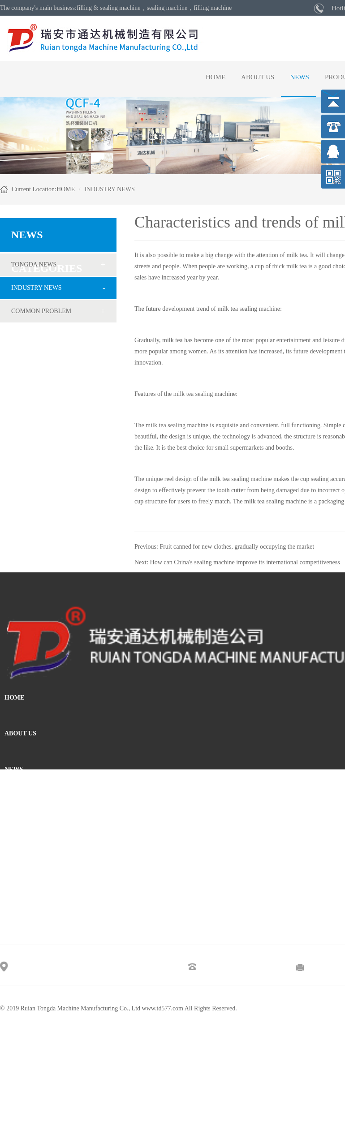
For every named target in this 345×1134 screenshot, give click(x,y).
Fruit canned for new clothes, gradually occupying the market (237, 546)
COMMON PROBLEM (41, 311)
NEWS (299, 77)
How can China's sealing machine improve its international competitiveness (245, 562)
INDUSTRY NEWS (36, 287)
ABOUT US (257, 77)
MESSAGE (19, 876)
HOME (215, 77)
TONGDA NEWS (33, 264)
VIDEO (14, 841)
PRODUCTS (21, 805)
